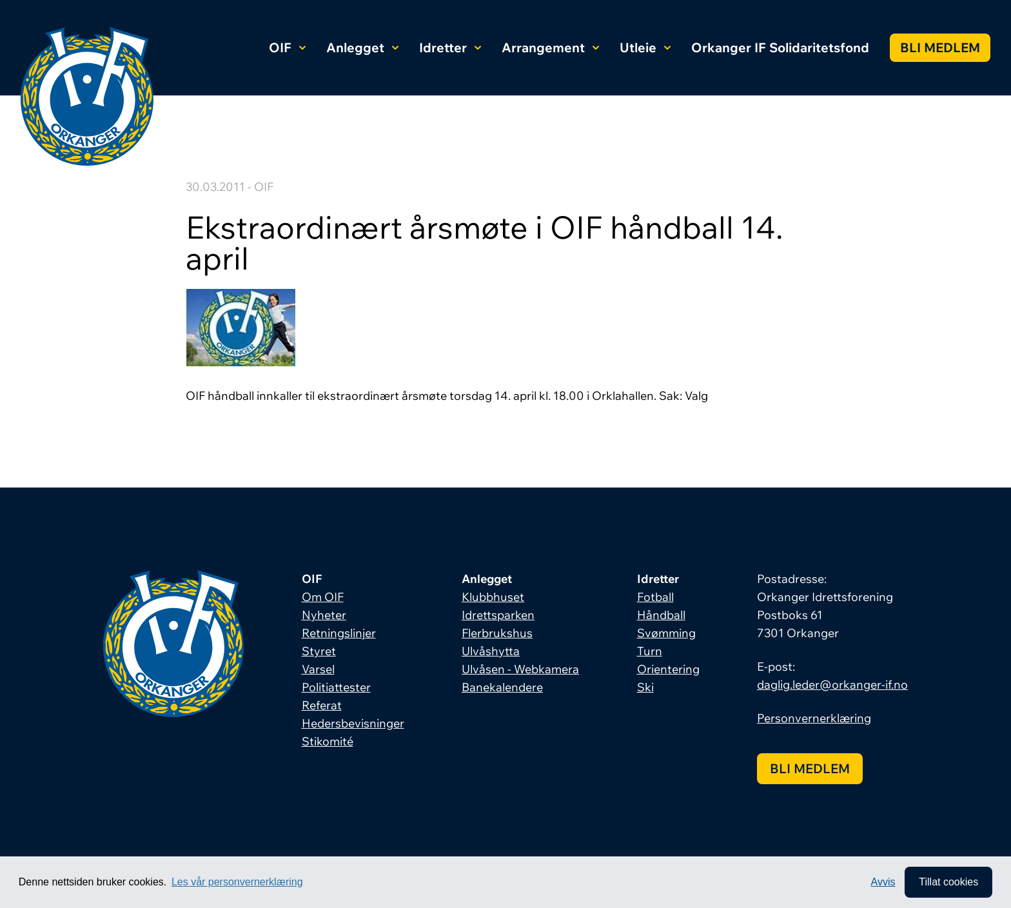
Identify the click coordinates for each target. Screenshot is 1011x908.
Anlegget (362, 47)
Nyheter (324, 614)
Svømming (666, 633)
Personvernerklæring (814, 718)
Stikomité (327, 741)
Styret (319, 651)
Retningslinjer (339, 633)
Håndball (661, 614)
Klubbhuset (493, 596)
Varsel (318, 669)
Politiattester (336, 687)
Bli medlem (940, 47)
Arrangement (550, 47)
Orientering (668, 669)
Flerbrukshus (497, 633)
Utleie (645, 47)
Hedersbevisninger (353, 723)
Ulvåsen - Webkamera (520, 669)
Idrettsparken (498, 614)
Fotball (655, 596)
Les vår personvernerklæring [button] (237, 881)
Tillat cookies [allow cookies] (948, 881)
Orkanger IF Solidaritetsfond (780, 47)
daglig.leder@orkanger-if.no (832, 684)
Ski (645, 687)
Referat (322, 705)
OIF (287, 47)
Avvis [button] (883, 881)
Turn (649, 651)
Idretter (450, 47)
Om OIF (323, 596)
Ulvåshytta (491, 651)
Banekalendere (502, 687)
